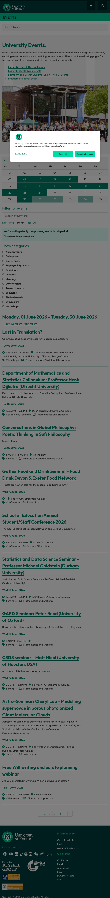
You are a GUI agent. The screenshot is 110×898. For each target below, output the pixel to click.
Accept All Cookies (85, 154)
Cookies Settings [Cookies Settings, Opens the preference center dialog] (22, 154)
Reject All (63, 154)
